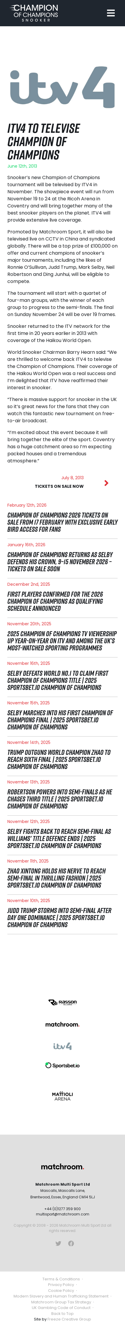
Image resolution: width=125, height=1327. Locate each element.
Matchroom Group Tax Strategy (61, 1302)
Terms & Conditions (61, 1279)
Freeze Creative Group (69, 1319)
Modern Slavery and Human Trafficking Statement (61, 1296)
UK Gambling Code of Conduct (61, 1307)
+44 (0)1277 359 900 (62, 1208)
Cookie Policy (61, 1290)
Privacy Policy (61, 1284)
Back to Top (62, 1313)
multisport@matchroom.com (62, 1214)
